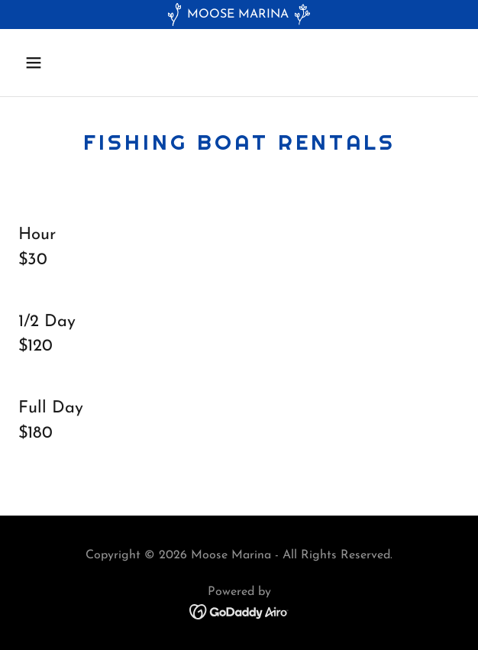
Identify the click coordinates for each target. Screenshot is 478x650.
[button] (69, 62)
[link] (239, 611)
